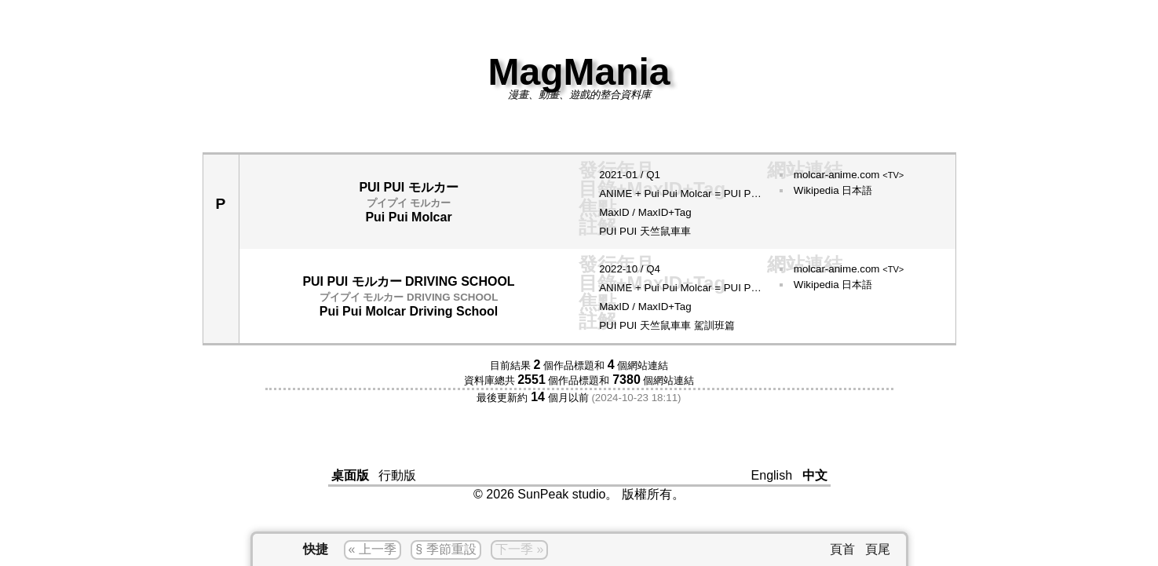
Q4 (653, 269)
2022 (611, 269)
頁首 (842, 549)
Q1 (653, 175)
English (771, 475)
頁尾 (877, 549)
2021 (611, 175)
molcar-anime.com (849, 175)
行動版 (397, 475)
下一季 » (519, 549)
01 (631, 175)
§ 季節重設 (445, 549)
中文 (814, 475)
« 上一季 (372, 549)
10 (631, 269)
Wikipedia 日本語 (833, 190)
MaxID (614, 212)
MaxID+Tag (665, 212)
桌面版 (350, 475)
